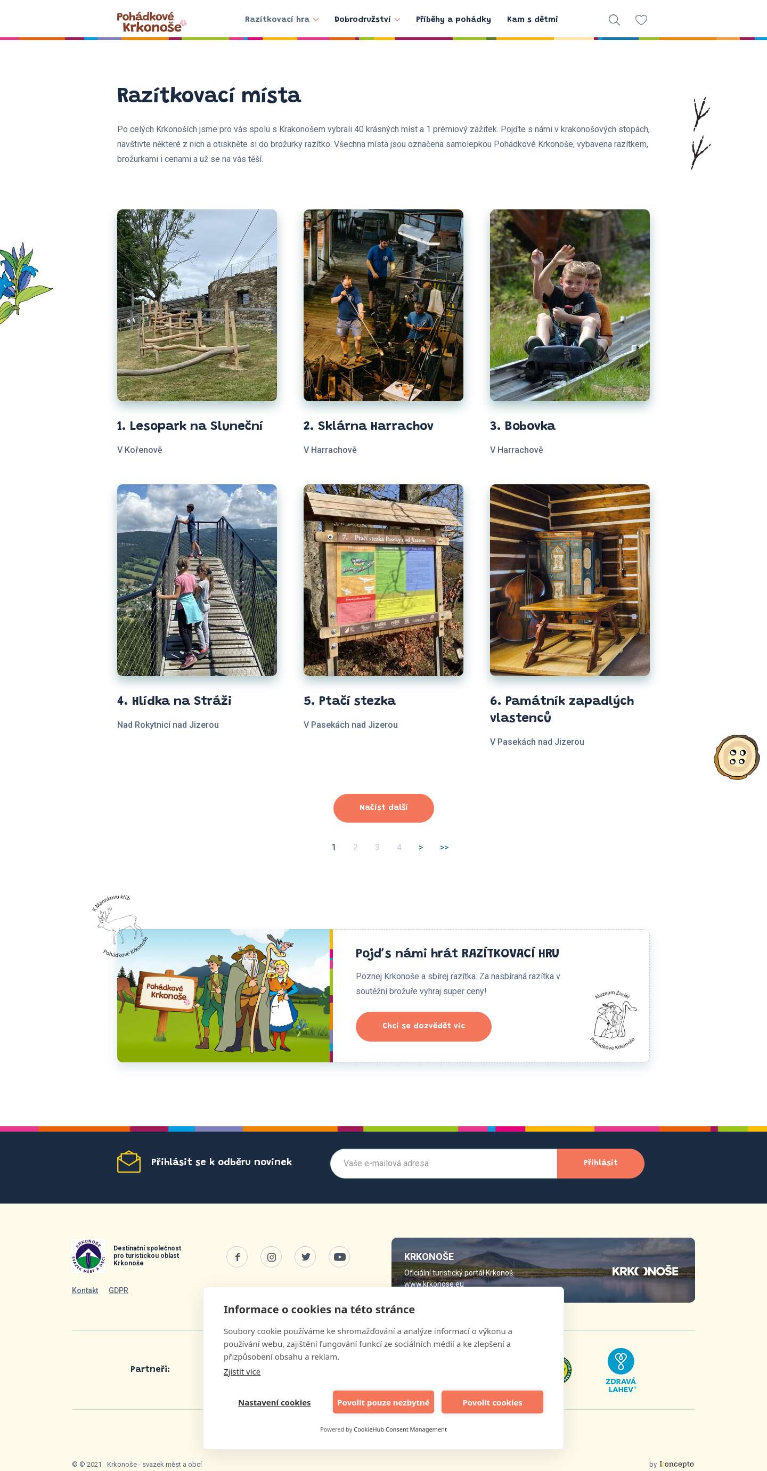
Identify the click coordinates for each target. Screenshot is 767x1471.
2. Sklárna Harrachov (369, 426)
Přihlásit (601, 1163)
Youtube (339, 1256)
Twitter (305, 1256)
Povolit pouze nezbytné (383, 1402)
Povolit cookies (492, 1402)
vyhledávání (614, 20)
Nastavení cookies (274, 1402)
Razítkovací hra (282, 20)
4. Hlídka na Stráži (174, 701)
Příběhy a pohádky (453, 20)
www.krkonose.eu (434, 1284)
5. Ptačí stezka (350, 701)
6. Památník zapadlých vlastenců (562, 710)
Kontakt (85, 1290)
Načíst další (384, 808)
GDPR (118, 1290)
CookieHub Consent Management (400, 1429)
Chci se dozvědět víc (423, 1026)
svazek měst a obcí (172, 1464)
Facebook (237, 1256)
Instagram (271, 1256)
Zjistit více (242, 1371)
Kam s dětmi (532, 20)
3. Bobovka (523, 426)
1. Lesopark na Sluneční (190, 426)
